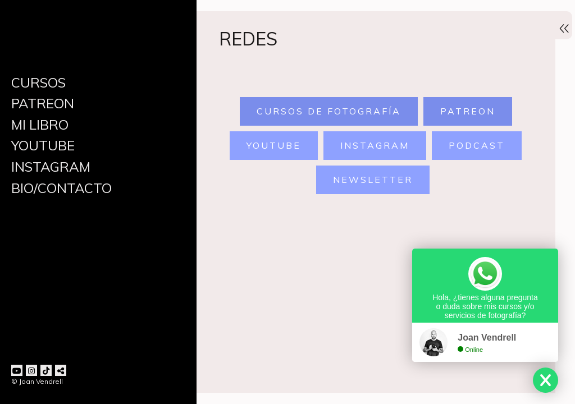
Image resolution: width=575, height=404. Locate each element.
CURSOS (38, 82)
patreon (464, 112)
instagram (372, 147)
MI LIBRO (40, 124)
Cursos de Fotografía (326, 112)
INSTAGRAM (50, 166)
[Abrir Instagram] (31, 370)
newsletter (370, 181)
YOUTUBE (43, 145)
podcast (474, 147)
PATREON (42, 103)
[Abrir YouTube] (16, 370)
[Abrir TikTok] (46, 370)
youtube (271, 147)
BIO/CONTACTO (61, 188)
